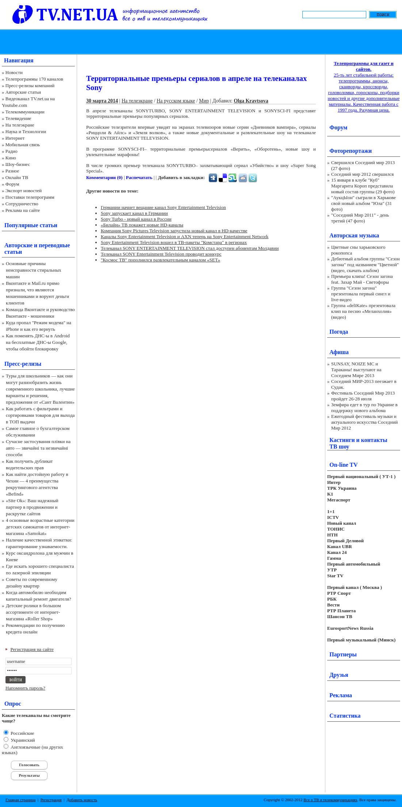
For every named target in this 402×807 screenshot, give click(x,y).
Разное (12, 171)
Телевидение (18, 118)
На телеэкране (19, 125)
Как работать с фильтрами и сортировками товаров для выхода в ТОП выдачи (40, 415)
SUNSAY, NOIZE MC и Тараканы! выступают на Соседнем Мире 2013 (356, 369)
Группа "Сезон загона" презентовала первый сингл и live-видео (360, 293)
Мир (204, 101)
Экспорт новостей (23, 190)
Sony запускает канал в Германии (134, 213)
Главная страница (20, 800)
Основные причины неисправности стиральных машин (33, 270)
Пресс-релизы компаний (29, 85)
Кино (10, 157)
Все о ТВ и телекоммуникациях (330, 800)
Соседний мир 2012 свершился (362, 174)
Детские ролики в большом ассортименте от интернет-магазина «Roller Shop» (33, 612)
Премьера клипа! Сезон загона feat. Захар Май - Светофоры (362, 279)
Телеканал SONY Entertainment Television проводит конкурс (161, 254)
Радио (11, 151)
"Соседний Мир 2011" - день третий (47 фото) (360, 218)
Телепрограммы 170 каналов (34, 79)
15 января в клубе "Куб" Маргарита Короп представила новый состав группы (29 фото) (363, 185)
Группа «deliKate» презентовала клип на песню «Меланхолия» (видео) (363, 311)
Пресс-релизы (22, 364)
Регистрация (51, 800)
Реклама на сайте (22, 210)
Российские (21, 733)
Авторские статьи (23, 92)
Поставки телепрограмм (29, 197)
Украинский (22, 740)
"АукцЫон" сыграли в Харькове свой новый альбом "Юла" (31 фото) (363, 203)
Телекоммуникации (25, 112)
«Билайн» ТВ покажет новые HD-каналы (142, 225)
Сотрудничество (21, 203)
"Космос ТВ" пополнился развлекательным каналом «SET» (160, 260)
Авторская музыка (354, 235)
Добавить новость (81, 800)
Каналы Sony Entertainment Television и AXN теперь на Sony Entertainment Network (184, 236)
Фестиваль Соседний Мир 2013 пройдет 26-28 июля (363, 395)
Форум (12, 184)
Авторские (18, 245)
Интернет (15, 138)
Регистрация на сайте (32, 649)
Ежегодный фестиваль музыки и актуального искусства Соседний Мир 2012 (364, 422)
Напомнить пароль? (25, 688)
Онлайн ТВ (16, 177)
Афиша (339, 352)
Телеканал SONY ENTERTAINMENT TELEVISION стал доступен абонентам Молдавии (190, 248)
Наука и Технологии (25, 131)
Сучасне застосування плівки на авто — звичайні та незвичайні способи (38, 448)
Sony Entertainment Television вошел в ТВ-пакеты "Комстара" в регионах (174, 242)
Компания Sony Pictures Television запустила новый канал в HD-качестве (174, 230)
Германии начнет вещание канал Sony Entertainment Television (163, 207)
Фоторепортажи (350, 151)
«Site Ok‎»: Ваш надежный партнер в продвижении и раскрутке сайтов (32, 507)
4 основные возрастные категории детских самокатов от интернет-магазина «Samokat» (40, 526)
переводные (54, 245)
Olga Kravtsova (251, 101)
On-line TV (343, 465)
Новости (14, 72)
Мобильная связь (22, 144)
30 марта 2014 (102, 101)
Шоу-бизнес (17, 164)
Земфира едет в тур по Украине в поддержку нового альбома (364, 407)
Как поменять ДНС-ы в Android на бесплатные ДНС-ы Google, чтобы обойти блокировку (38, 342)
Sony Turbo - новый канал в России (136, 219)
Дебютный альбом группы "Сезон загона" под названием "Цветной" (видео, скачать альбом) (365, 264)
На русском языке (176, 101)
